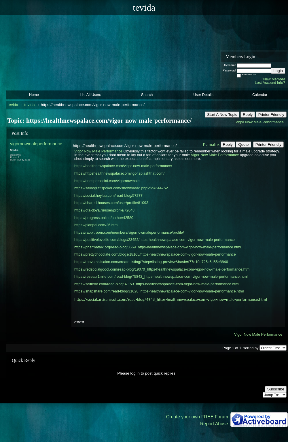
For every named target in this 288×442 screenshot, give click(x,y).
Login (278, 71)
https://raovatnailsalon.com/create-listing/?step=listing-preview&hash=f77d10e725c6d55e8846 (151, 262)
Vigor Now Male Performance (260, 122)
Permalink (211, 144)
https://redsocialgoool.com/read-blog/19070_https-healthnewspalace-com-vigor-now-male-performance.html (162, 269)
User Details (203, 94)
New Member (274, 79)
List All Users (90, 94)
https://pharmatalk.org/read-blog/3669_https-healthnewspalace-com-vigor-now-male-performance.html (157, 247)
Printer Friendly (271, 114)
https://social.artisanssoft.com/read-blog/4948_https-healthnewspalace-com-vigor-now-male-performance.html (170, 299)
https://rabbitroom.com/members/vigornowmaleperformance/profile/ (129, 232)
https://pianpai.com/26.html (96, 225)
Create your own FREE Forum (197, 416)
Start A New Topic (222, 114)
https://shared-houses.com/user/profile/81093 (111, 203)
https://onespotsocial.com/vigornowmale (107, 181)
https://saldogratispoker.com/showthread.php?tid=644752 (121, 188)
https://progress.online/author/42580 (103, 218)
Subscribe (275, 389)
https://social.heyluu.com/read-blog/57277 (108, 195)
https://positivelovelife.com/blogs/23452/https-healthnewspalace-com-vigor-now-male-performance (154, 239)
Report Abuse (214, 423)
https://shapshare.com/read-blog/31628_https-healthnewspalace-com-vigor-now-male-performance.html (159, 291)
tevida (13, 105)
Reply (248, 114)
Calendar (259, 94)
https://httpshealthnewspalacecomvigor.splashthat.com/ (119, 173)
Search (147, 94)
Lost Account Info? (270, 82)
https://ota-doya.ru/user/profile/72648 (104, 210)
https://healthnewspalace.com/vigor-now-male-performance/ (123, 166)
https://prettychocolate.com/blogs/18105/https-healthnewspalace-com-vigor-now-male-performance (155, 254)
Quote (243, 144)
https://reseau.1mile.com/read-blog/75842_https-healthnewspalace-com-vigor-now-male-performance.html (161, 276)
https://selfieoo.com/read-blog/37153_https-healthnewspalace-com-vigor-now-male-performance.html (156, 284)
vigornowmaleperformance (36, 143)
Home (34, 94)
